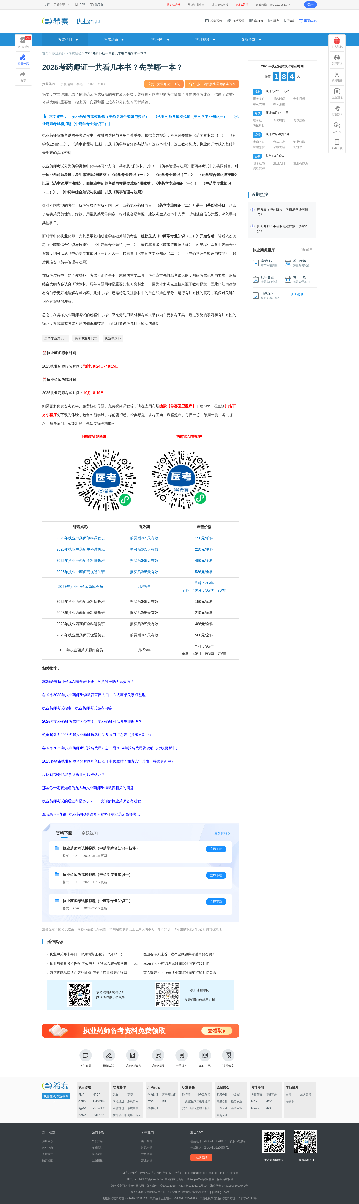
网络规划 (118, 1101)
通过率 (297, 147)
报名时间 (279, 98)
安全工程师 (189, 1108)
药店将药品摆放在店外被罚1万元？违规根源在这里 (88, 973)
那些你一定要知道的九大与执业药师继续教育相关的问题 (88, 788)
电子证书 (259, 163)
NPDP (96, 1094)
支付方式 (47, 1154)
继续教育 (259, 147)
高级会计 (222, 1101)
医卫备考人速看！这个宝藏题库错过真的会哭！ (179, 954)
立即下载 (216, 849)
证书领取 (299, 141)
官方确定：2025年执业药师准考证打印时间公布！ (181, 973)
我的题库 (306, 249)
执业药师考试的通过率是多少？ (67, 801)
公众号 (337, 127)
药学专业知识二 (86, 338)
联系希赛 (146, 1154)
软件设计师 (120, 1115)
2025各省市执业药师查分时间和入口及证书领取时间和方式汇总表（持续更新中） (108, 761)
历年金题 (85, 1058)
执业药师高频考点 (125, 814)
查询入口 (259, 141)
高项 (130, 1094)
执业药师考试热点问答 (93, 708)
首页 (47, 4)
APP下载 (337, 144)
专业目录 (299, 98)
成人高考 (305, 1094)
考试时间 (279, 120)
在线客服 (201, 1157)
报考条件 (259, 98)
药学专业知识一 (55, 338)
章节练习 (181, 1058)
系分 (115, 1094)
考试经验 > (77, 53)
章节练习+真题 (54, 814)
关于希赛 (146, 1141)
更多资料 (220, 833)
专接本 (290, 1101)
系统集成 (132, 1108)
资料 (289, 21)
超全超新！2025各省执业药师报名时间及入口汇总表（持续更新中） (97, 735)
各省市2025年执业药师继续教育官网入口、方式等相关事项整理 (94, 695)
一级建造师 (189, 1101)
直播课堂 (235, 21)
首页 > (47, 53)
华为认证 (152, 1094)
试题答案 (228, 1058)
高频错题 (158, 1058)
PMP (81, 1094)
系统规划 (118, 1108)
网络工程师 (134, 1115)
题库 (273, 21)
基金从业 (236, 1108)
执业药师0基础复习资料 (88, 814)
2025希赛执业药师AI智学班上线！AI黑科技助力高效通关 (88, 682)
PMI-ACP (98, 1115)
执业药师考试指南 (56, 708)
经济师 (186, 1094)
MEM (269, 1101)
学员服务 (337, 76)
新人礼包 (337, 42)
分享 (23, 76)
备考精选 (24, 42)
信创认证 (152, 1108)
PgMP (82, 1108)
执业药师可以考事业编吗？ (120, 721)
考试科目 (259, 125)
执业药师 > (60, 53)
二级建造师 (203, 1101)
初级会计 (222, 1094)
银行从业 (236, 1101)
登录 (310, 4)
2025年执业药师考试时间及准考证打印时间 (176, 964)
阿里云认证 (169, 1094)
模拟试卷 (109, 1058)
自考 (288, 1094)
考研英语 (271, 1094)
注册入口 (279, 163)
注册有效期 (300, 163)
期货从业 (222, 1115)
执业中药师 (113, 338)
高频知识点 (133, 1058)
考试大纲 (259, 104)
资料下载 (64, 833)
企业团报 (337, 93)
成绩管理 (279, 147)
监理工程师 (203, 1108)
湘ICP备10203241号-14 (192, 1185)
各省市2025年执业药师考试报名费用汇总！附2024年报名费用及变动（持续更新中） (110, 748)
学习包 (256, 21)
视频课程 (214, 21)
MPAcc (255, 1108)
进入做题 (297, 295)
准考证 (257, 120)
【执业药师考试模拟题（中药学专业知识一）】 (192, 117)
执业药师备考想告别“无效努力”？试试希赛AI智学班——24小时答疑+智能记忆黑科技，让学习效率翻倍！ (129, 964)
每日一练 (205, 1058)
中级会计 (236, 1094)
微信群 (96, 4)
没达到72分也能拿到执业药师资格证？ (73, 775)
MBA (254, 1101)
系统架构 (132, 1101)
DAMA (82, 1115)
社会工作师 (203, 1094)
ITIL (164, 1101)
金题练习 (90, 833)
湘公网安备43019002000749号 (229, 1185)
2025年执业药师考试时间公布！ (68, 721)
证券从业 (222, 1108)
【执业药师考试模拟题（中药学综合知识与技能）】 (110, 117)
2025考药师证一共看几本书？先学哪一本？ (116, 53)
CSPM (82, 1101)
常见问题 (146, 1147)
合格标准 (279, 141)
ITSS (150, 1101)
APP (79, 4)
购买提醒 (47, 1160)
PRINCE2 (99, 1108)
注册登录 (47, 1141)
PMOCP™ (99, 1101)
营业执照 (146, 1160)
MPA (268, 1108)
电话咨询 (337, 110)
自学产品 (97, 1141)
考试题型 (299, 120)
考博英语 (256, 1094)
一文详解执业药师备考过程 (119, 801)
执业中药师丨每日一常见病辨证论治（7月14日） (87, 954)
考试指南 (279, 104)
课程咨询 (337, 59)
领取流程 (259, 168)
